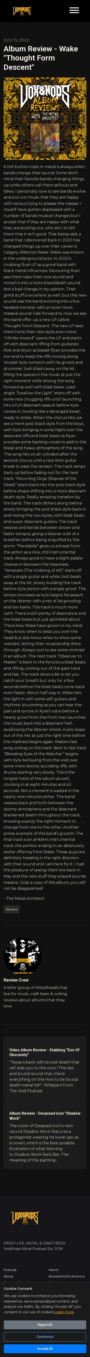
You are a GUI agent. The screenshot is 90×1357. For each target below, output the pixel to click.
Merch (54, 1270)
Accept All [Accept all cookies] (45, 1349)
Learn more (64, 1312)
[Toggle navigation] (74, 11)
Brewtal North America (66, 1276)
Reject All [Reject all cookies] (45, 1325)
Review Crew (16, 979)
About (8, 1276)
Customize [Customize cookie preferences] (45, 1337)
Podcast (10, 1270)
